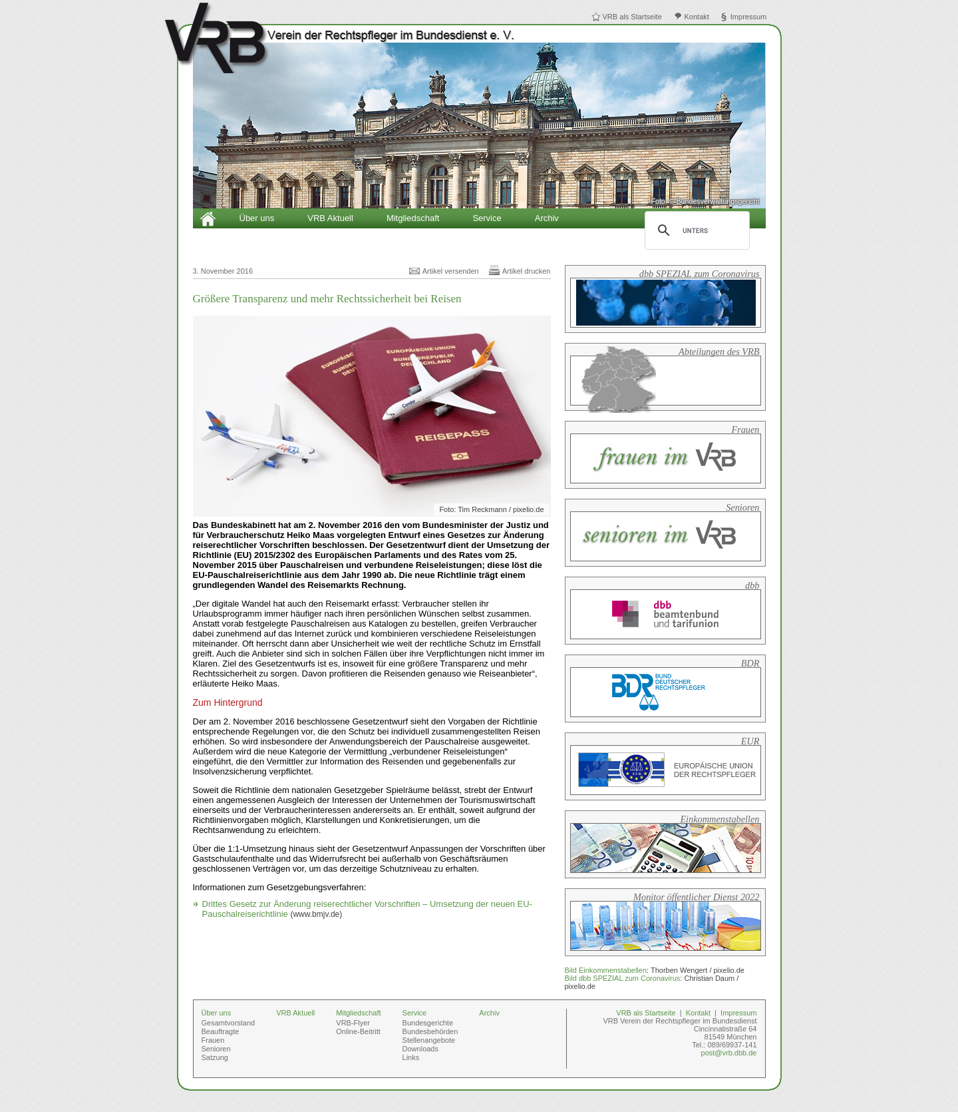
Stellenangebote (429, 1040)
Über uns (257, 218)
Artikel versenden (450, 271)
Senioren (216, 1049)
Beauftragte (221, 1031)
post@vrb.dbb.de (729, 1053)
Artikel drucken (526, 271)
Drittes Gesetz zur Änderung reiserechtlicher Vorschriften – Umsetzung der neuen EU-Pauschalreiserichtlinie (367, 909)
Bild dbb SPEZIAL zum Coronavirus (623, 978)
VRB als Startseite (632, 17)
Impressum (748, 17)
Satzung (215, 1057)
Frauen (213, 1040)
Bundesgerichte (427, 1023)
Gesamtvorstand (228, 1023)
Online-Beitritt (358, 1031)
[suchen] (695, 230)
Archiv (547, 218)
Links (411, 1057)
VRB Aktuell (330, 218)
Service (486, 218)
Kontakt (697, 17)
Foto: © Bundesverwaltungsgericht (705, 201)
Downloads (420, 1049)
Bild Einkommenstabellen (606, 970)
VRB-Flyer (353, 1023)
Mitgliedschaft (413, 218)
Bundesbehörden (430, 1031)
